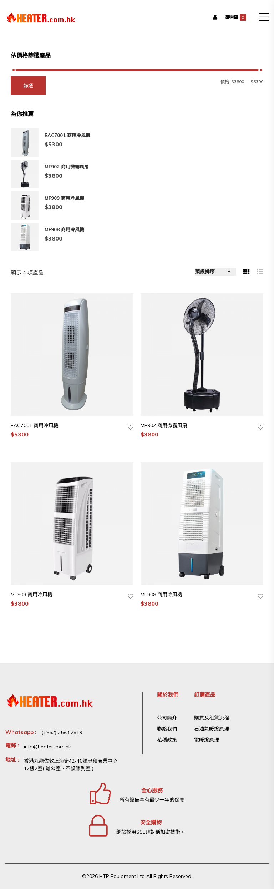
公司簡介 (167, 717)
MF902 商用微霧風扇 (164, 425)
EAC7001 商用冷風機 (35, 425)
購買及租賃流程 (211, 717)
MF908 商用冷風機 (161, 594)
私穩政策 (167, 740)
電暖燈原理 (206, 740)
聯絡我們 (167, 729)
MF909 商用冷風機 (31, 594)
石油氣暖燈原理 (211, 729)
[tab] (246, 272)
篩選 (28, 85)
